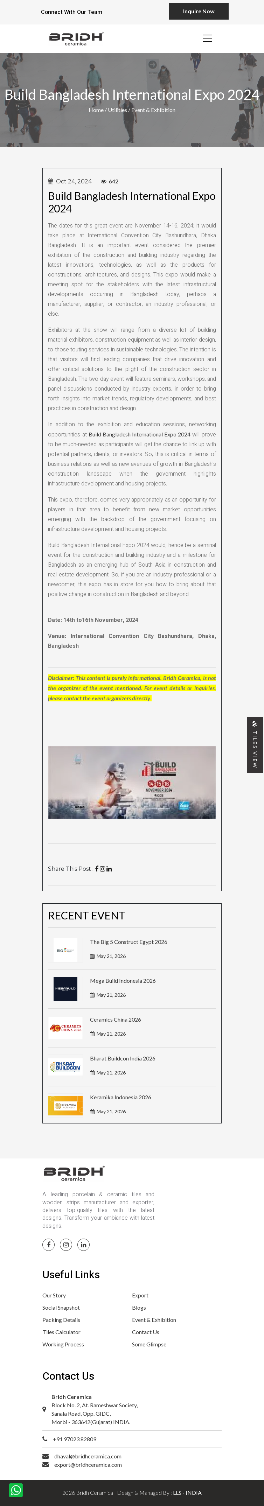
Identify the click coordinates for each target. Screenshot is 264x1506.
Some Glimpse (149, 1344)
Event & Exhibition (154, 1319)
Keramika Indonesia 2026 (120, 1097)
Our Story (54, 1295)
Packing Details (61, 1319)
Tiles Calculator (61, 1332)
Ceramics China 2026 (115, 1019)
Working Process (63, 1344)
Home (97, 109)
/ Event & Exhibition (151, 109)
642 (113, 181)
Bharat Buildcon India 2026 (122, 1058)
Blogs (139, 1307)
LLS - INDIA (187, 1492)
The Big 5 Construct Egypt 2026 (128, 941)
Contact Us (145, 1332)
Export (140, 1295)
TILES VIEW (255, 745)
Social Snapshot (61, 1307)
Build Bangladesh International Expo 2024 (140, 434)
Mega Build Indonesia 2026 (123, 980)
